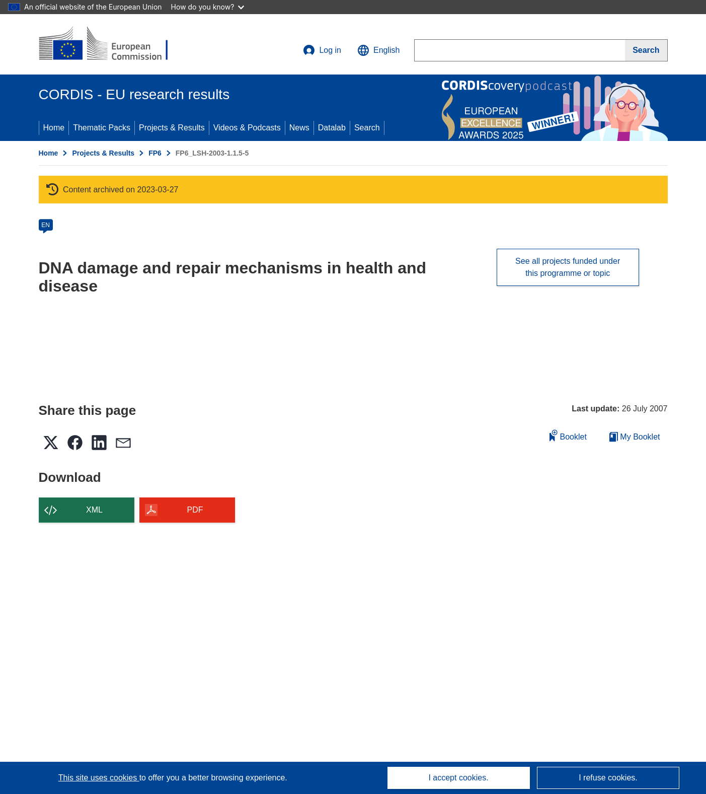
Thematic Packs (101, 127)
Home (54, 127)
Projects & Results (172, 127)
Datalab (332, 127)
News (299, 127)
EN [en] (45, 225)
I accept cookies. (458, 777)
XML (94, 510)
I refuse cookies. (608, 777)
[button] (378, 50)
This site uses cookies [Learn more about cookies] (98, 777)
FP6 (155, 153)
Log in (322, 50)
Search (367, 127)
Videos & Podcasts (247, 127)
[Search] (646, 50)
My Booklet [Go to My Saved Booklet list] (634, 437)
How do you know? (208, 7)
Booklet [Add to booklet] (568, 435)
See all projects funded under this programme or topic (567, 267)
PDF (195, 510)
